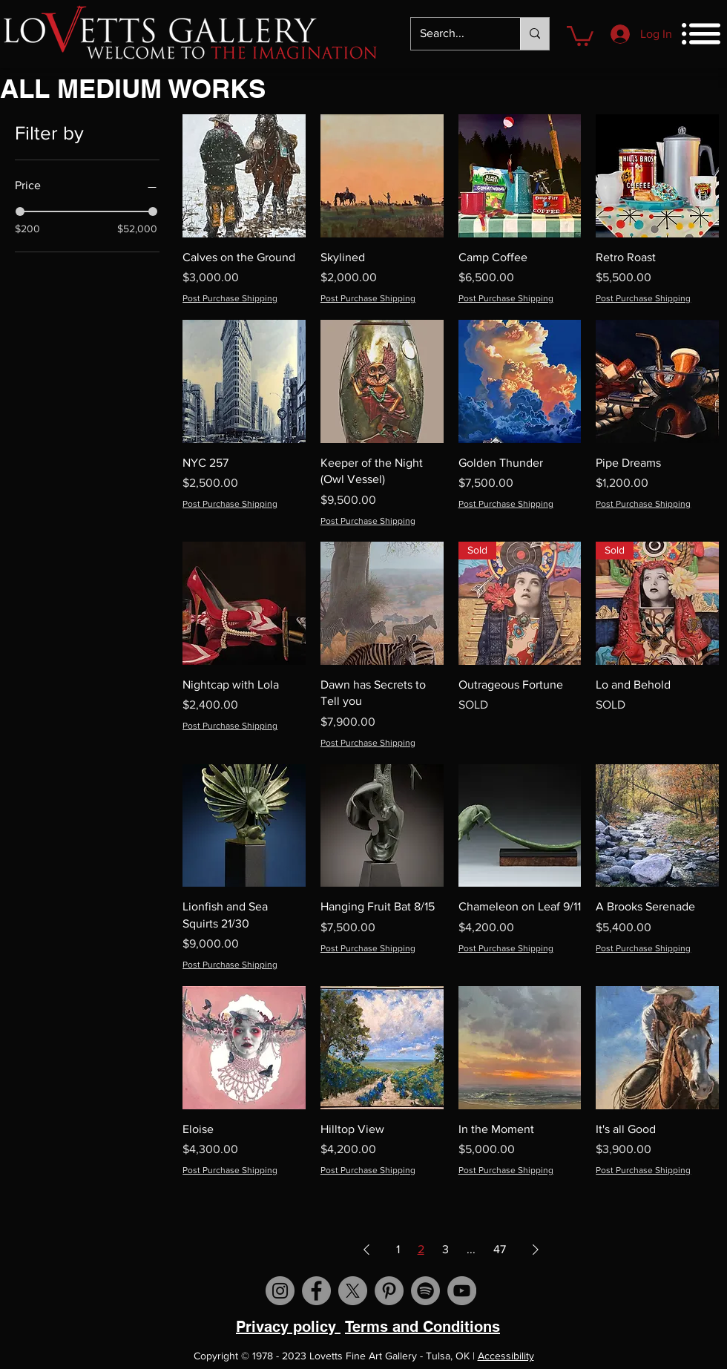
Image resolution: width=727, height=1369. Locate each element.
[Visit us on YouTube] (461, 1290)
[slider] (20, 211)
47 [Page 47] (499, 1249)
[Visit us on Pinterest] (389, 1290)
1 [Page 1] (398, 1249)
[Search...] (454, 34)
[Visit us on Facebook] (316, 1290)
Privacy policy (288, 1327)
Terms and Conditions (422, 1327)
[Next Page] (536, 1249)
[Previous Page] (366, 1249)
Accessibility (506, 1356)
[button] (580, 35)
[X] (352, 1290)
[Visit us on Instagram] (280, 1290)
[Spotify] (425, 1290)
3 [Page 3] (445, 1249)
